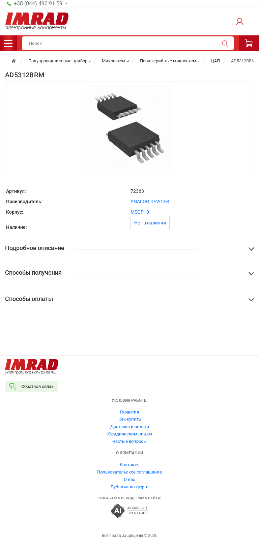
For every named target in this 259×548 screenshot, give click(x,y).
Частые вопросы (129, 441)
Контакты (130, 464)
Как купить (129, 419)
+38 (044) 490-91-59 (39, 3)
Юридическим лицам (129, 433)
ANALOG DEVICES (150, 201)
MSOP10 (140, 212)
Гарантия (129, 412)
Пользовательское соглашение (129, 472)
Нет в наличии (150, 222)
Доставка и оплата (129, 426)
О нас (129, 479)
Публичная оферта (129, 486)
